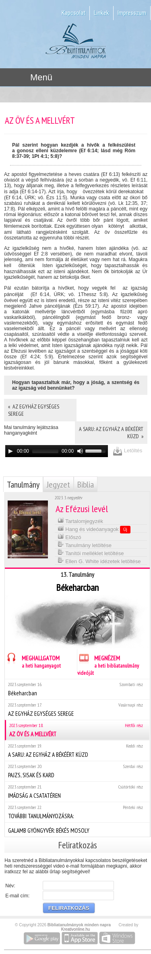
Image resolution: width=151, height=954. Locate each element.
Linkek (101, 12)
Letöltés (127, 451)
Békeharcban (77, 689)
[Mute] (80, 451)
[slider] (45, 451)
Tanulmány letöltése (85, 544)
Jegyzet (58, 484)
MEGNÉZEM (108, 664)
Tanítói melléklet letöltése (91, 552)
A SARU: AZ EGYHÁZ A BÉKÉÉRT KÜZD (77, 750)
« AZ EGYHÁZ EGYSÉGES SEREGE (33, 410)
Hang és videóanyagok (94, 529)
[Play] (10, 451)
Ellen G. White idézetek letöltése (99, 560)
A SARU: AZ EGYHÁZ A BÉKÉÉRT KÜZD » (111, 432)
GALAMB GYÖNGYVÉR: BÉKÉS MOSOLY (77, 829)
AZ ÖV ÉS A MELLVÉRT (77, 730)
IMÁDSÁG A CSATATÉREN (77, 791)
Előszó (69, 536)
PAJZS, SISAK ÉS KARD (77, 771)
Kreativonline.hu (75, 929)
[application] (56, 451)
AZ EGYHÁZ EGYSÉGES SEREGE (77, 709)
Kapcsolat (73, 12)
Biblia (85, 484)
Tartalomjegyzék (80, 520)
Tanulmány (23, 484)
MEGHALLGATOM (33, 660)
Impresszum (132, 12)
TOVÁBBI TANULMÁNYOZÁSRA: (77, 812)
